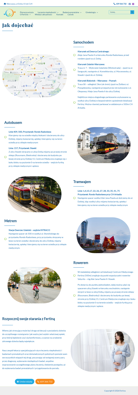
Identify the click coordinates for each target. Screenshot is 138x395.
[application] (57, 11)
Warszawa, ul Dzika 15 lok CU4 (18, 4)
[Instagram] (133, 4)
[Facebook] (130, 4)
